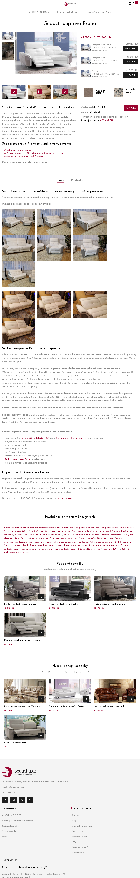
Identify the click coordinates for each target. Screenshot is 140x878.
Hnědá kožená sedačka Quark (109, 551)
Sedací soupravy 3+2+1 (15, 479)
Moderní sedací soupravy (43, 475)
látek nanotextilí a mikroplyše (70, 385)
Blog (73, 768)
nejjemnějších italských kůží (35, 385)
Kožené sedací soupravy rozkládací (70, 489)
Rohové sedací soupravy (16, 475)
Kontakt (75, 763)
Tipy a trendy (9, 779)
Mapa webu (77, 800)
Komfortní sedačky (65, 479)
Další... (5, 784)
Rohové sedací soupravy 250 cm (103, 496)
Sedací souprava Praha (18, 407)
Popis (60, 180)
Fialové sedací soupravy (26, 482)
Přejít (41, 543)
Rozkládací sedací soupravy (71, 475)
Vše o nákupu (78, 779)
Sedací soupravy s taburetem (37, 496)
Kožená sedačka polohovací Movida (22, 588)
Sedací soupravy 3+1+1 (123, 475)
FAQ (73, 789)
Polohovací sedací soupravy (63, 486)
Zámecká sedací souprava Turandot (22, 654)
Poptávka (131, 108)
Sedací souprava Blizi (15, 690)
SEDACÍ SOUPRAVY (74, 482)
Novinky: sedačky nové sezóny (17, 768)
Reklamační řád (79, 784)
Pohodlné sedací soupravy (43, 493)
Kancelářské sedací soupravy (72, 493)
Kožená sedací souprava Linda (109, 654)
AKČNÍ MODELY (11, 763)
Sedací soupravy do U (51, 482)
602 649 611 (106, 120)
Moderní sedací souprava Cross (20, 551)
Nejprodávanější (10, 773)
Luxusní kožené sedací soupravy (92, 479)
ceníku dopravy (64, 446)
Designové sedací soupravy (34, 486)
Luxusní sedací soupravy (98, 475)
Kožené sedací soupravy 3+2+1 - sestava (110, 489)
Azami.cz (97, 865)
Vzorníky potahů (79, 795)
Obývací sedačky (87, 486)
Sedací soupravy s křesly (16, 493)
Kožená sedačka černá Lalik (63, 551)
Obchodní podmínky (81, 773)
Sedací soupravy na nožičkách (103, 493)
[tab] (60, 183)
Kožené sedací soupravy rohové (35, 489)
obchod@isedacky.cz (13, 734)
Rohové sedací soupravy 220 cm (69, 496)
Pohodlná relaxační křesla (41, 479)
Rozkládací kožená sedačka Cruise (66, 654)
